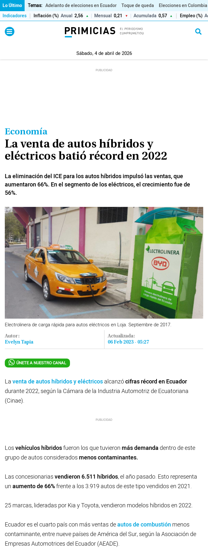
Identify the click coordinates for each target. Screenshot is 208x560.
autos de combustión (144, 524)
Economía (26, 132)
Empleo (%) (191, 16)
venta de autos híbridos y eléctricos (57, 381)
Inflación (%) (46, 16)
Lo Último (12, 5)
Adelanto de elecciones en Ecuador (81, 5)
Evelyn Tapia (19, 342)
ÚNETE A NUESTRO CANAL (37, 363)
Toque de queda (137, 5)
